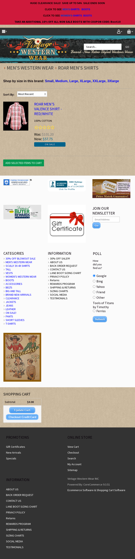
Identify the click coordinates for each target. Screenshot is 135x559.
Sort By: (8, 94)
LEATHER (11, 309)
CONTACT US (57, 269)
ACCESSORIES (14, 284)
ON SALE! (11, 313)
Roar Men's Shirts (78, 68)
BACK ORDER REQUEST (63, 266)
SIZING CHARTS (59, 291)
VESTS (9, 273)
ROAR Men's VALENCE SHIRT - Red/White (48, 109)
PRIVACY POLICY (59, 276)
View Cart (73, 447)
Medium (61, 81)
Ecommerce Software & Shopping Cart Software (96, 490)
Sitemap (73, 470)
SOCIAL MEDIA (58, 294)
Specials (11, 458)
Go (127, 47)
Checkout (73, 452)
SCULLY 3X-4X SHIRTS (18, 266)
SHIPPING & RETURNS (63, 287)
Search (72, 458)
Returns (54, 280)
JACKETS (11, 302)
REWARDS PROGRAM (62, 284)
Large (73, 81)
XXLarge (99, 81)
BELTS (9, 287)
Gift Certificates (15, 447)
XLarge (85, 81)
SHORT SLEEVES (15, 320)
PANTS (9, 316)
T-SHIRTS (11, 323)
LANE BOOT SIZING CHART (65, 273)
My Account (74, 464)
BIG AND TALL (13, 291)
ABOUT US (56, 262)
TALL (8, 269)
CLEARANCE (12, 298)
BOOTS (86, 9)
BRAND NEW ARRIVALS (18, 294)
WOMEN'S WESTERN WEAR (21, 276)
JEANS (9, 305)
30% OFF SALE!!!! (60, 258)
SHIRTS (75, 9)
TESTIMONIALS (59, 298)
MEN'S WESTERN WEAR (30, 68)
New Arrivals (13, 452)
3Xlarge (113, 81)
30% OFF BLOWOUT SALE (21, 258)
